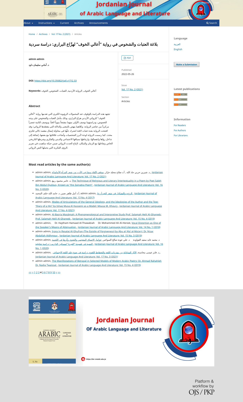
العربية (177, 44)
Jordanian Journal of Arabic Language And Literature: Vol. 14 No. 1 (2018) (119, 227)
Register (205, 2)
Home (32, 34)
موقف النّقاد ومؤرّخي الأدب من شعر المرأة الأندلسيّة (101, 172)
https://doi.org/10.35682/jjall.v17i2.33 (55, 80)
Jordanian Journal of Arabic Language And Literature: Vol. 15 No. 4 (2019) (113, 218)
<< (30, 272)
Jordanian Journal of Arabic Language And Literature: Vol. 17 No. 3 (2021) (76, 256)
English (178, 49)
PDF (128, 57)
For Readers (180, 125)
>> (59, 272)
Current (64, 22)
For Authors (180, 130)
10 (53, 272)
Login (216, 2)
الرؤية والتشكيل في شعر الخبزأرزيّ (115, 193)
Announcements (98, 22)
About (27, 22)
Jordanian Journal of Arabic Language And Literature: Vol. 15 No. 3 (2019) (101, 235)
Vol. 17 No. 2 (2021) (60, 34)
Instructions (45, 22)
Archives (79, 22)
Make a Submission (186, 64)
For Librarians (181, 135)
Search (211, 22)
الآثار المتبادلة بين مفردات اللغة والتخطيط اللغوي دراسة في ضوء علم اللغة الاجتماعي (106, 252)
